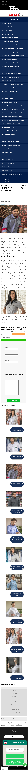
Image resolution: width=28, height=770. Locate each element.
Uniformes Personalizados (8, 163)
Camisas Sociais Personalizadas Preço (11, 95)
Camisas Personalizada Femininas (10, 37)
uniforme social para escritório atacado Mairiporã (17, 539)
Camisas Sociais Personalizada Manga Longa (12, 88)
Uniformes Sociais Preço (8, 170)
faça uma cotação (18, 334)
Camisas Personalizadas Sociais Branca (11, 66)
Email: (10, 354)
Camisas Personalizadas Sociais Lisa (10, 70)
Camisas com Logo (6, 23)
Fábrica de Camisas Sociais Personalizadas (12, 123)
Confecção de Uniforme (7, 98)
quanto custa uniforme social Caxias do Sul (17, 484)
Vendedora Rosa (15, 762)
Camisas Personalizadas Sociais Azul (11, 62)
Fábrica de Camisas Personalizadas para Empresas (14, 113)
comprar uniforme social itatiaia (17, 457)
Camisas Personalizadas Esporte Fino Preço (12, 48)
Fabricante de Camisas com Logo (10, 138)
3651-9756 (4, 1)
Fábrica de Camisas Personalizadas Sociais (12, 116)
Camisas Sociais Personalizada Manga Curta (12, 84)
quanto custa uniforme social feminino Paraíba (17, 567)
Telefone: (10, 361)
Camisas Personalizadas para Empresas (11, 52)
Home (14, 737)
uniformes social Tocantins (17, 594)
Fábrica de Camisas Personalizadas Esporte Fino (13, 109)
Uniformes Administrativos (8, 156)
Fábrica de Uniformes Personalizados (11, 131)
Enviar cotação (14, 400)
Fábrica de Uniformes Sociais (9, 134)
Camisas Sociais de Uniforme (9, 80)
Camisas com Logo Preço (8, 27)
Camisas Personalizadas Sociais (9, 59)
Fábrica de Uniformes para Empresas (11, 127)
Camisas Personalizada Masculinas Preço (12, 44)
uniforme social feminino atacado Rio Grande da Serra (17, 649)
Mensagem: (10, 386)
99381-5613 (4, 4)
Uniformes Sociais (6, 166)
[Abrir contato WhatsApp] (25, 765)
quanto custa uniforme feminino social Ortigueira (17, 429)
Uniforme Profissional (7, 152)
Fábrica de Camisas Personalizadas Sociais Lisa (13, 120)
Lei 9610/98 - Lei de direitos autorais (17, 725)
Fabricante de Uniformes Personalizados (11, 148)
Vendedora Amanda (15, 756)
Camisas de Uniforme (7, 30)
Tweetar (3, 204)
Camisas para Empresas (7, 34)
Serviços (14, 19)
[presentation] (14, 369)
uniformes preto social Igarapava (16, 511)
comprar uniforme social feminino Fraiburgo (17, 677)
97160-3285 (4, 3)
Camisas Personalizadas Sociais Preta (11, 77)
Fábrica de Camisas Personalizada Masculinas (13, 105)
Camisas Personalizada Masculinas (10, 41)
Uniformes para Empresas (8, 159)
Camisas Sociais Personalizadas (9, 91)
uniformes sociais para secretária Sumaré (17, 621)
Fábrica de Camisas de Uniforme (10, 102)
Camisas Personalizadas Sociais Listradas (12, 73)
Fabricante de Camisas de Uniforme (10, 141)
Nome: (10, 348)
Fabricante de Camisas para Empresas (11, 145)
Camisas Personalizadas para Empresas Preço (13, 55)
